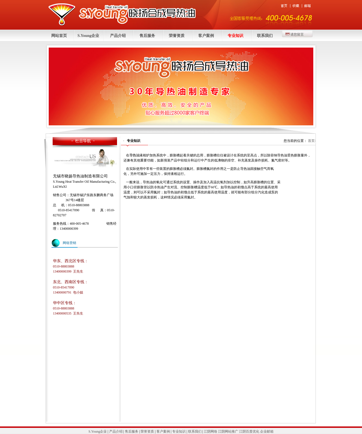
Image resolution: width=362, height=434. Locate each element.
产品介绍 (118, 36)
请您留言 (297, 34)
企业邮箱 (267, 431)
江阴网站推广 (228, 431)
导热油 (134, 155)
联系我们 (265, 36)
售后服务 (147, 36)
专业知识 (235, 36)
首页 (311, 141)
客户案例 (206, 36)
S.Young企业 (88, 36)
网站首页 (59, 36)
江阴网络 (210, 431)
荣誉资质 (176, 36)
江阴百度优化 (249, 431)
